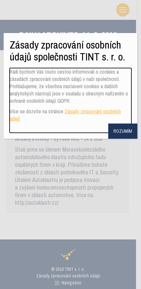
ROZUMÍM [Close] (123, 131)
